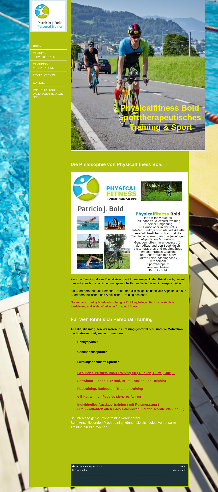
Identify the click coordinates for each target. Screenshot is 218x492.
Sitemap (97, 466)
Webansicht (179, 470)
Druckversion (81, 466)
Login (183, 466)
